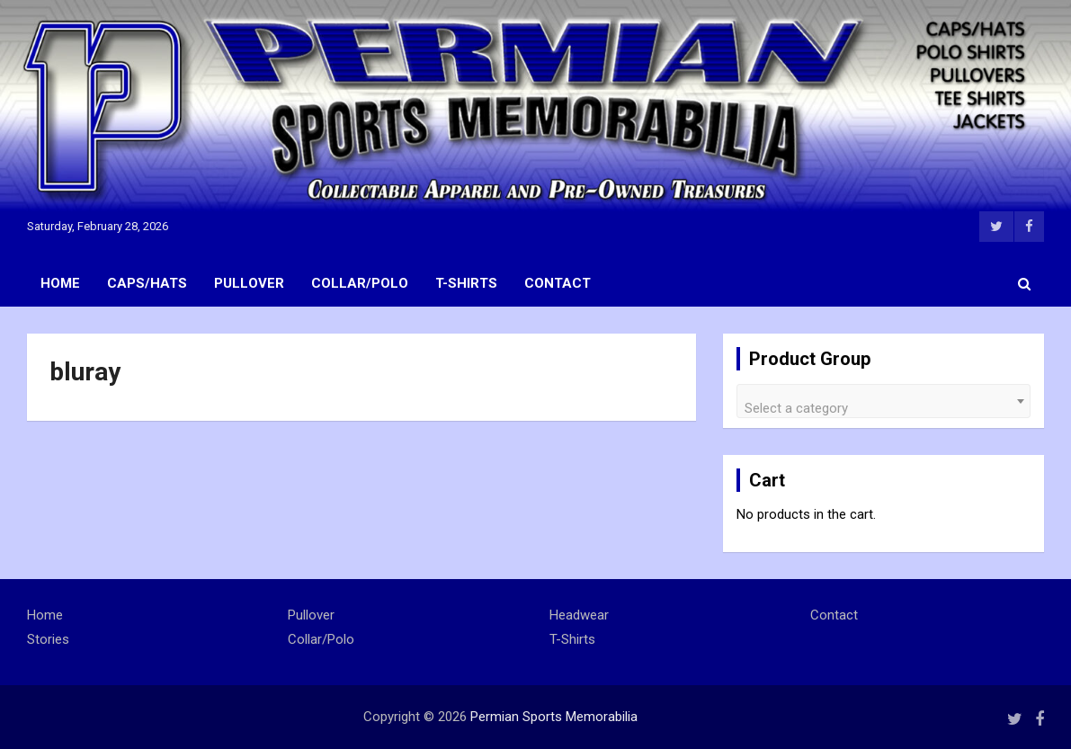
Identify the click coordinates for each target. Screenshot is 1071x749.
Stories (48, 639)
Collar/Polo (359, 283)
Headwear (579, 615)
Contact (557, 283)
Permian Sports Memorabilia (554, 717)
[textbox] (883, 407)
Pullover (249, 283)
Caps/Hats (147, 283)
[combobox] (883, 401)
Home (60, 283)
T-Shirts (466, 283)
